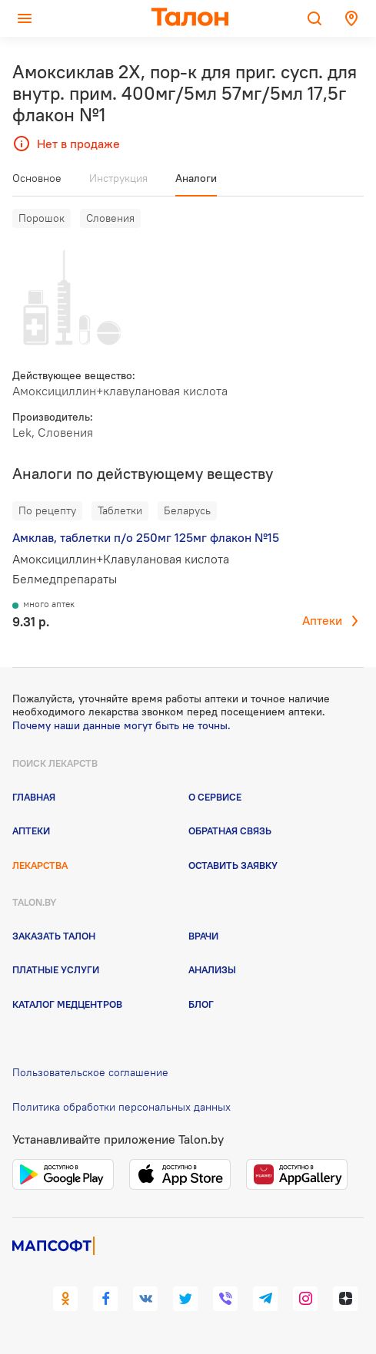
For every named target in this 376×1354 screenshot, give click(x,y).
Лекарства (40, 865)
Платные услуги (55, 969)
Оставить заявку (233, 865)
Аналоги (196, 178)
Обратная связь (229, 830)
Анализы (212, 969)
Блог (201, 1004)
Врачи (203, 936)
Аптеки (322, 620)
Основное (37, 178)
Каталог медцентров (67, 1004)
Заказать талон (53, 936)
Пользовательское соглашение (90, 1072)
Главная (33, 797)
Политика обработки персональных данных (121, 1107)
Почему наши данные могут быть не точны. (121, 725)
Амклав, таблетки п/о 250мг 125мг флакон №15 (145, 537)
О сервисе (214, 797)
